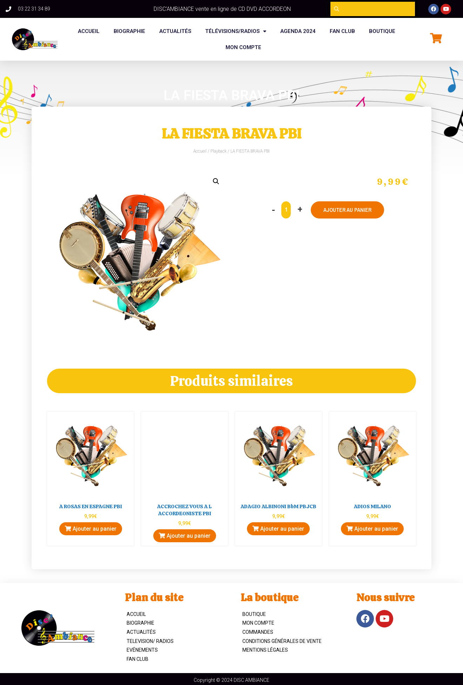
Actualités (175, 31)
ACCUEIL (136, 614)
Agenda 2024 (298, 31)
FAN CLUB (342, 31)
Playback (218, 151)
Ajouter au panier (347, 210)
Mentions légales (265, 650)
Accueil (89, 31)
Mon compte (243, 47)
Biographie (140, 623)
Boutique (254, 614)
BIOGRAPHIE (129, 31)
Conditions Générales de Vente (282, 641)
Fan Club (137, 659)
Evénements (142, 650)
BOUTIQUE (382, 31)
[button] (216, 181)
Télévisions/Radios (235, 31)
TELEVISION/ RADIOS (150, 641)
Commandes (257, 632)
